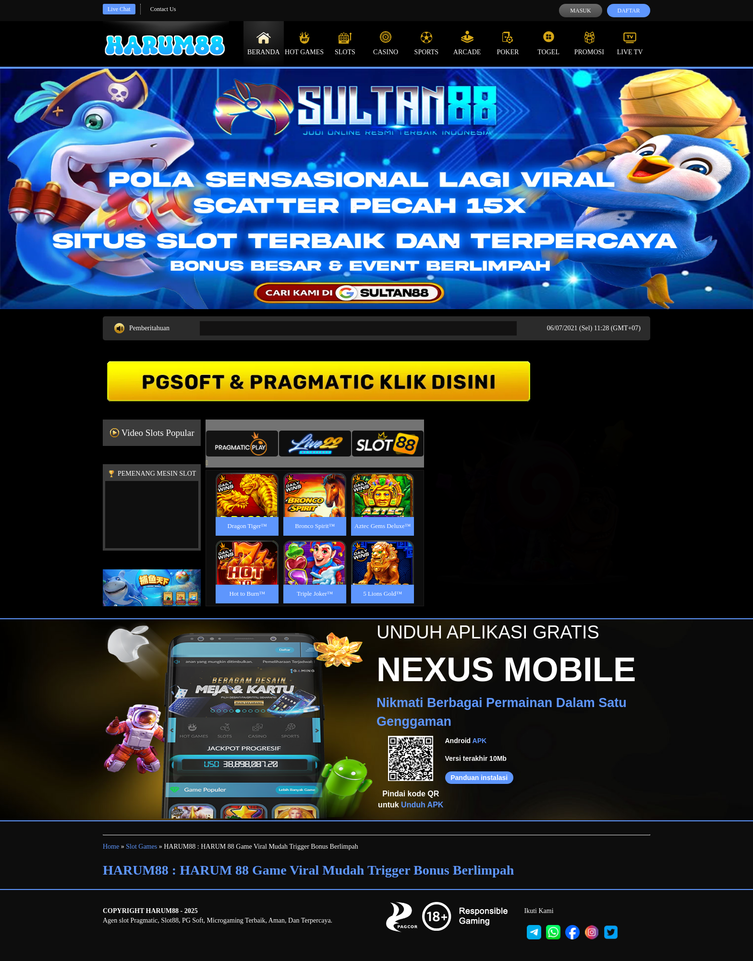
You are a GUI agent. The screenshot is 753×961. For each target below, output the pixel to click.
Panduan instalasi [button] (479, 777)
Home (111, 846)
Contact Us (163, 9)
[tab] (242, 443)
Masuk (580, 10)
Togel (548, 43)
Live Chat (119, 9)
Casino (385, 43)
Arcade (467, 43)
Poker (508, 43)
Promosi (589, 43)
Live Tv (630, 43)
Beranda (263, 43)
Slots (345, 43)
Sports (426, 43)
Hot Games (304, 43)
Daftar (628, 10)
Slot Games (141, 846)
